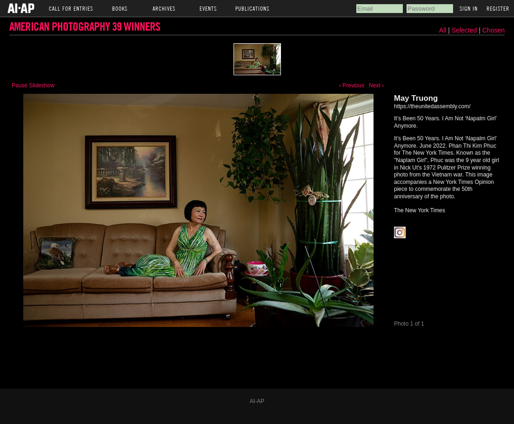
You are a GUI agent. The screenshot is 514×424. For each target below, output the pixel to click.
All (443, 30)
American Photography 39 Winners (84, 26)
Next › (376, 85)
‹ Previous (351, 85)
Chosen (493, 30)
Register (498, 8)
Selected (465, 30)
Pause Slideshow (33, 85)
